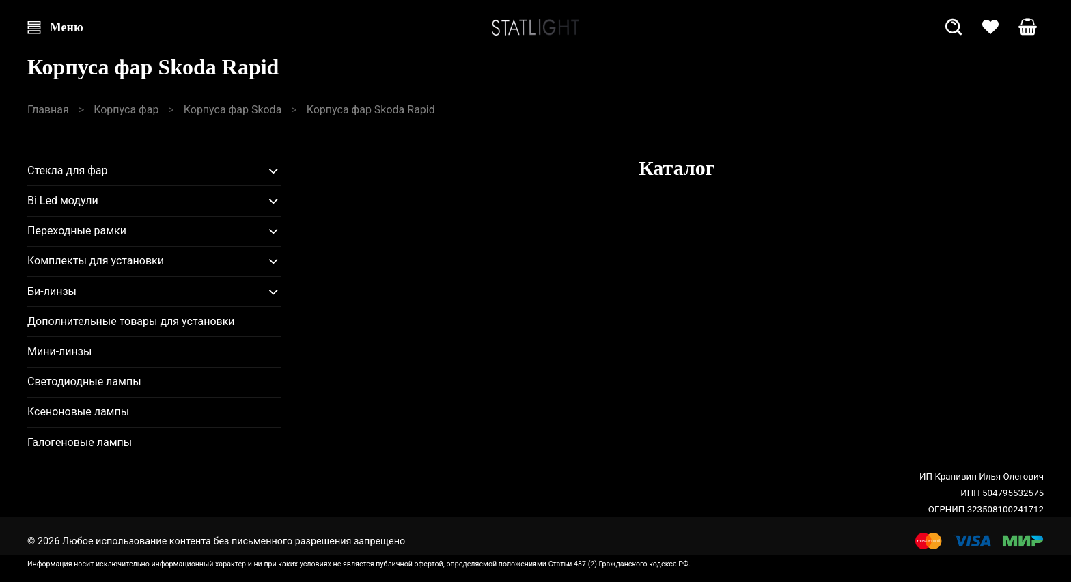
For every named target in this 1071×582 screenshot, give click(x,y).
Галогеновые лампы (79, 442)
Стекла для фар (67, 170)
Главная (48, 109)
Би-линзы (51, 291)
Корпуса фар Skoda (233, 109)
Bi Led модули (62, 200)
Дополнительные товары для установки (131, 321)
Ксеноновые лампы (78, 411)
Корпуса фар (126, 109)
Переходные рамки (76, 230)
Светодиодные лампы (84, 381)
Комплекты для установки (95, 260)
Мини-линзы (59, 351)
